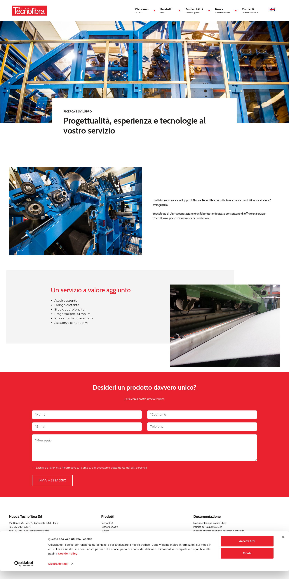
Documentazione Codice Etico (209, 523)
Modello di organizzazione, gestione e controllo (218, 530)
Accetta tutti (247, 549)
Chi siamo (142, 11)
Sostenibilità (194, 11)
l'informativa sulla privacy (76, 467)
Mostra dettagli (58, 571)
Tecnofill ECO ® (109, 526)
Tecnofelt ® (107, 534)
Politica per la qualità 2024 (207, 526)
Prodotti (167, 11)
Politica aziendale (202, 534)
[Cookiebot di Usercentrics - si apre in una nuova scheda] (24, 572)
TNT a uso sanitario (111, 538)
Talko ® (105, 530)
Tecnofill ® (107, 523)
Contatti (250, 11)
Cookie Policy (67, 561)
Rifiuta (247, 561)
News (222, 11)
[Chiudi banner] (283, 545)
